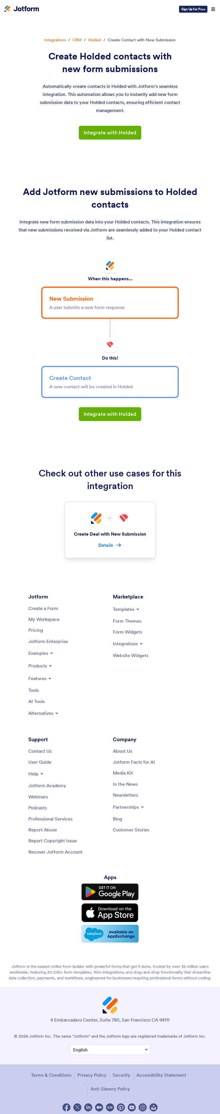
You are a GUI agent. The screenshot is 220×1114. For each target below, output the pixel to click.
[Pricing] (35, 630)
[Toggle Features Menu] (40, 678)
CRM (77, 40)
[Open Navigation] (213, 9)
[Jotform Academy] (47, 785)
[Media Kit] (123, 773)
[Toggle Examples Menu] (41, 653)
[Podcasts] (37, 807)
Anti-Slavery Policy (110, 1085)
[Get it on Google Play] (110, 891)
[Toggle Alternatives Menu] (43, 713)
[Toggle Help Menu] (36, 774)
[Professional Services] (50, 818)
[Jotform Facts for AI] (134, 761)
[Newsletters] (125, 794)
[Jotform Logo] (22, 9)
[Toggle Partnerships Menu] (129, 807)
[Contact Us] (40, 751)
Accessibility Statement (161, 1072)
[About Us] (122, 751)
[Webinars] (38, 796)
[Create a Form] (43, 608)
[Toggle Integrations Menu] (128, 643)
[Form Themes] (127, 620)
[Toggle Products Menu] (40, 665)
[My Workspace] (44, 619)
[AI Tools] (36, 701)
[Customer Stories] (131, 829)
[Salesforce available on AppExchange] (110, 931)
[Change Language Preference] (110, 1046)
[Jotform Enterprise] (48, 641)
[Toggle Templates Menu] (126, 609)
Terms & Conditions (51, 1072)
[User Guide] (39, 761)
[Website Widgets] (130, 655)
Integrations (55, 40)
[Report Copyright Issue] (52, 840)
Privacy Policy (92, 1072)
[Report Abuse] (42, 829)
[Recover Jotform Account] (55, 851)
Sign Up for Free (193, 9)
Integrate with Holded (110, 132)
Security (121, 1072)
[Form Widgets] (127, 631)
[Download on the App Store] (110, 911)
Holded (94, 40)
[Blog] (117, 818)
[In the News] (125, 784)
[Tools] (33, 690)
